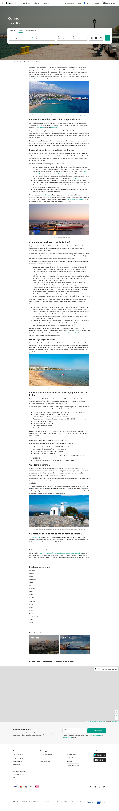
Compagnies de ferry (20, 771)
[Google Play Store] (100, 755)
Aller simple (12, 30)
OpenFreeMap (93, 721)
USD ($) (97, 3)
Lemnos (32, 607)
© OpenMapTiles (101, 721)
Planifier (37, 3)
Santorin (75, 178)
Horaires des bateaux (20, 768)
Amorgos (32, 571)
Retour (21, 30)
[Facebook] (91, 787)
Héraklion (32, 579)
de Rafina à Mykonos (57, 174)
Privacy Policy (97, 735)
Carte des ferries (46, 195)
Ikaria (31, 577)
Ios (30, 585)
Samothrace (33, 616)
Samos (31, 604)
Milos (31, 610)
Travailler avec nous (46, 758)
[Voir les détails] (43, 735)
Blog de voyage (18, 758)
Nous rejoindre (45, 761)
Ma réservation (69, 3)
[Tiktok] (100, 787)
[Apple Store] (100, 760)
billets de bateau (35, 79)
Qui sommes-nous (46, 754)
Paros (31, 613)
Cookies (42, 802)
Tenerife (32, 601)
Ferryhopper (36, 537)
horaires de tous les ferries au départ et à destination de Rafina (60, 553)
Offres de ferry (25, 3)
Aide (79, 3)
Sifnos (31, 619)
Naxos (31, 591)
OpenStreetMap (115, 721)
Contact (69, 761)
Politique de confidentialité (54, 802)
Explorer (46, 3)
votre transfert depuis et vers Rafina (76, 333)
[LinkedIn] (104, 787)
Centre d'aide (71, 758)
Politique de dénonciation (71, 802)
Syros (31, 594)
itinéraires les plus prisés (74, 199)
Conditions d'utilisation (32, 802)
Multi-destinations (30, 30)
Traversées (16, 764)
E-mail (65, 729)
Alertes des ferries (73, 765)
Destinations (29, 62)
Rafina (38, 62)
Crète (31, 582)
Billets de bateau (18, 62)
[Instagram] (95, 787)
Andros (37, 127)
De (11, 36)
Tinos (42, 127)
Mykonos (54, 127)
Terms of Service (67, 737)
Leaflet (88, 721)
